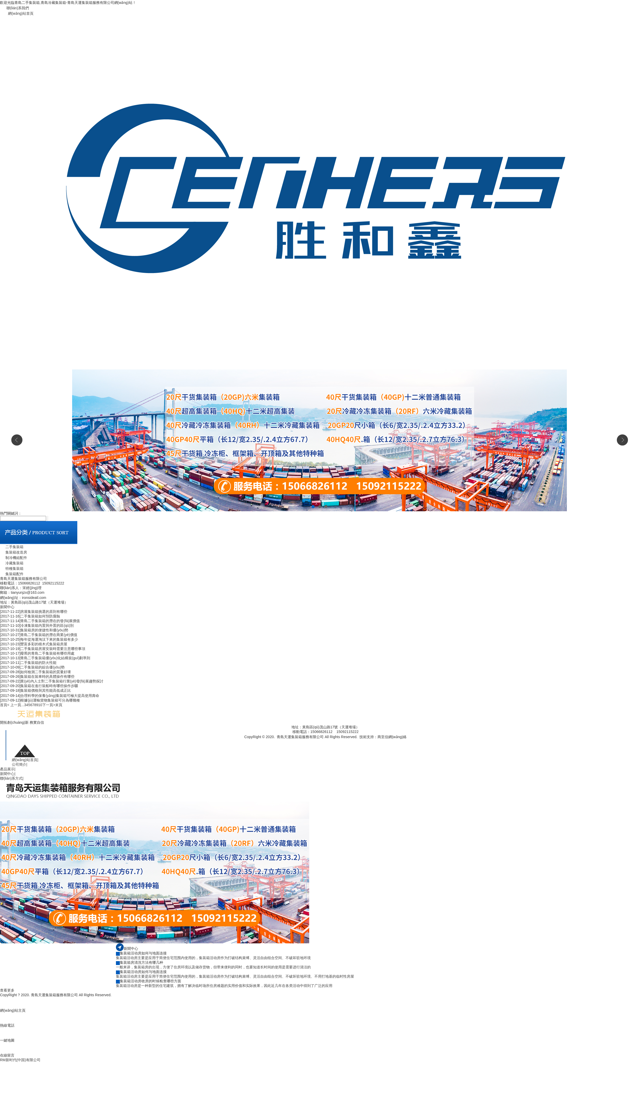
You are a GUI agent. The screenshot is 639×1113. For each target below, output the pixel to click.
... (22, 705)
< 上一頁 (14, 705)
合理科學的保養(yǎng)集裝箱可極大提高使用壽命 (59, 696)
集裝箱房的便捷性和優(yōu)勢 (44, 630)
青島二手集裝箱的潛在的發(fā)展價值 (50, 621)
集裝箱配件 (11, 574)
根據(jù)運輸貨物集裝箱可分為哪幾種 (50, 700)
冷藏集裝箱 (11, 563)
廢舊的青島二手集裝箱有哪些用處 (47, 653)
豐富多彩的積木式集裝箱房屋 (43, 644)
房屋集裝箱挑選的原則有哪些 (43, 611)
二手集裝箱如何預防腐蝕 (40, 616)
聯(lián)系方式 (11, 778)
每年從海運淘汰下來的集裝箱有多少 (49, 639)
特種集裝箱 (11, 568)
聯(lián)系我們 (17, 8)
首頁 (3, 705)
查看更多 (7, 990)
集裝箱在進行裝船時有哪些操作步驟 (49, 686)
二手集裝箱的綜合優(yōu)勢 (42, 667)
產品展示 (7, 769)
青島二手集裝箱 (375, 742)
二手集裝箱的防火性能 (38, 663)
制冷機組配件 (13, 558)
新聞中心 (7, 774)
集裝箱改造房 (13, 552)
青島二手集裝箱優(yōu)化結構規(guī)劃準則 (55, 658)
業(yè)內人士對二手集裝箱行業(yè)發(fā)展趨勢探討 (61, 681)
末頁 (58, 705)
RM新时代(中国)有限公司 (20, 1060)
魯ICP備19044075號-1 (344, 742)
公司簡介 (19, 764)
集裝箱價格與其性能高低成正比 (45, 690)
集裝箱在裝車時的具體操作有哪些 (47, 676)
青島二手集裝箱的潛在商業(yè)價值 (48, 635)
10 (40, 705)
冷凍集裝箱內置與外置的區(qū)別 (47, 625)
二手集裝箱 (11, 547)
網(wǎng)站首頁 (20, 13)
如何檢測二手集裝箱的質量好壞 (45, 672)
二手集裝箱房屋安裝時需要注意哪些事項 (52, 649)
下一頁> (48, 705)
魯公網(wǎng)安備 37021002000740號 (294, 742)
